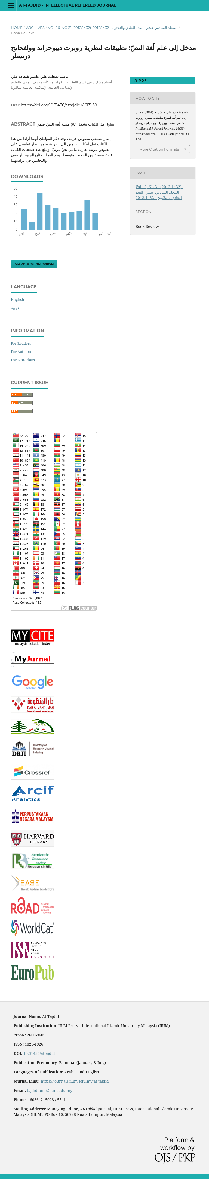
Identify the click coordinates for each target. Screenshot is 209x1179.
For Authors (21, 351)
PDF (141, 80)
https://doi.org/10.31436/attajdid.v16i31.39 (59, 105)
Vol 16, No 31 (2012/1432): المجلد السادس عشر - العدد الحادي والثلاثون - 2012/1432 (112, 27)
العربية (16, 307)
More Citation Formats (159, 149)
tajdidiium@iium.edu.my (49, 1090)
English (17, 299)
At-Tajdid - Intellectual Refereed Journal (67, 5)
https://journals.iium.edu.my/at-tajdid (75, 1081)
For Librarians (23, 359)
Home (17, 27)
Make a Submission (34, 264)
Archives (35, 27)
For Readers (21, 343)
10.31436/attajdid (39, 1053)
